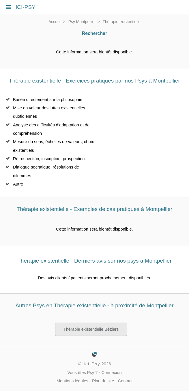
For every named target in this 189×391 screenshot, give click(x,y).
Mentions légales (72, 381)
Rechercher (94, 33)
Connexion (112, 372)
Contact (125, 381)
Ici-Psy (92, 364)
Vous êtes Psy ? (82, 372)
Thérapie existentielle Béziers (91, 329)
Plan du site (103, 381)
